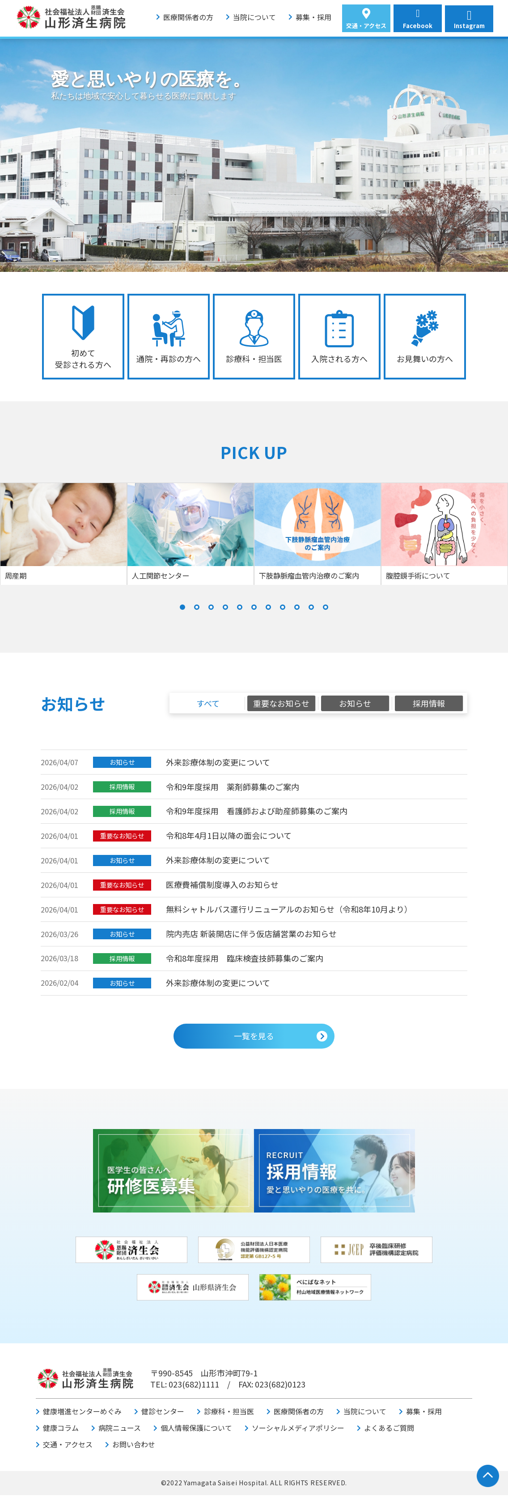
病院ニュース (119, 1428)
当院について (254, 17)
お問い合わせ (133, 1445)
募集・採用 (313, 17)
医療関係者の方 (188, 17)
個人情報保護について (196, 1428)
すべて (208, 704)
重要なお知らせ (281, 704)
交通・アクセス (68, 1445)
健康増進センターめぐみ (82, 1412)
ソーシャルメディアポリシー (298, 1428)
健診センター (162, 1412)
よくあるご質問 (389, 1428)
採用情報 (429, 704)
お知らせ (355, 704)
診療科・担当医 (229, 1412)
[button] (182, 608)
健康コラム (61, 1428)
